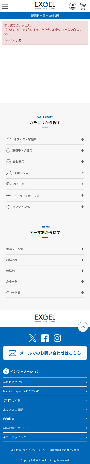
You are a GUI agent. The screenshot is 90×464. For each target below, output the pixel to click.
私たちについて (13, 382)
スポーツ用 (17, 172)
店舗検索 (9, 419)
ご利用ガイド (11, 400)
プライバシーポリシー (35, 450)
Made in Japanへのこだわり (21, 391)
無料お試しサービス (16, 428)
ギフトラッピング (14, 437)
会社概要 (16, 450)
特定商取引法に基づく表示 (64, 450)
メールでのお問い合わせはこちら (50, 353)
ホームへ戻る (12, 40)
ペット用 (15, 184)
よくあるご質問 (13, 409)
